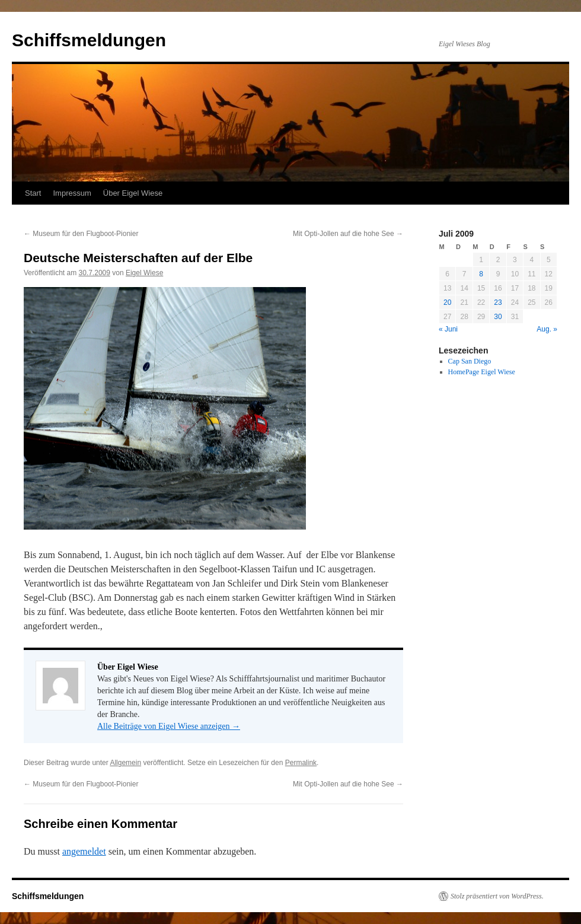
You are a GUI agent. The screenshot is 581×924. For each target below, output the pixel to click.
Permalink (301, 763)
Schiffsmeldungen (89, 40)
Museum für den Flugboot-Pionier (81, 234)
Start (33, 193)
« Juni (448, 329)
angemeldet (84, 851)
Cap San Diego (469, 361)
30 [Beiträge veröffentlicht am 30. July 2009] (498, 317)
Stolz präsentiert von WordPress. (497, 896)
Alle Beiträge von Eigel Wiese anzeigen (168, 726)
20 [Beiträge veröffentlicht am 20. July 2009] (447, 302)
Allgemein (125, 763)
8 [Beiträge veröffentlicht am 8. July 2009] (481, 274)
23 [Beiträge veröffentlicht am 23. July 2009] (498, 302)
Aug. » (547, 329)
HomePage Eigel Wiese (481, 372)
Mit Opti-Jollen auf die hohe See (348, 234)
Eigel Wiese (144, 273)
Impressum (72, 193)
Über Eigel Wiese (132, 193)
